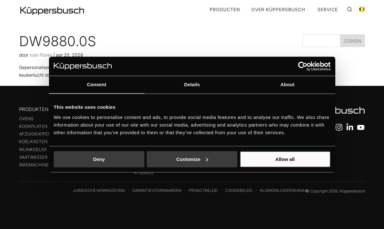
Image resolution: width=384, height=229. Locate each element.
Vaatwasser (33, 157)
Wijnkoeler (33, 149)
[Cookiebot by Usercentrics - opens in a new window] (303, 66)
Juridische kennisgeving (99, 190)
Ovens (26, 118)
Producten (225, 9)
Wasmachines (35, 164)
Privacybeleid (203, 190)
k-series (144, 172)
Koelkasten (33, 141)
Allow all (285, 159)
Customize (192, 159)
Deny (99, 159)
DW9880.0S (57, 41)
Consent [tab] (96, 84)
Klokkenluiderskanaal (284, 190)
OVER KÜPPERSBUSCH (278, 9)
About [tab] (288, 84)
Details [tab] (192, 84)
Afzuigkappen (35, 133)
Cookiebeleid (239, 190)
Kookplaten (33, 126)
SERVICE (328, 9)
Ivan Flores (41, 55)
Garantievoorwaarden (156, 190)
